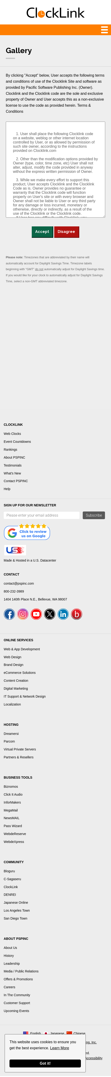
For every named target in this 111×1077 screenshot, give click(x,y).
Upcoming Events (16, 1012)
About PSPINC (14, 457)
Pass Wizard (13, 827)
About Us (10, 949)
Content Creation (16, 681)
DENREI (10, 896)
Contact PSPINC (16, 481)
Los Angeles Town (17, 911)
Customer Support (17, 1004)
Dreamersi (11, 734)
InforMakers (12, 803)
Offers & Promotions (18, 980)
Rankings (10, 449)
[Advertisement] (55, 347)
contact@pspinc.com (19, 583)
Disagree (66, 231)
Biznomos (11, 787)
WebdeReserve (15, 835)
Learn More (59, 1048)
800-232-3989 (14, 591)
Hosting (11, 725)
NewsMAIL (11, 819)
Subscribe (94, 515)
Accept (42, 231)
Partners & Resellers (18, 758)
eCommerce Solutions (20, 673)
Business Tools (18, 778)
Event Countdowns (17, 441)
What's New (12, 473)
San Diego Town (15, 919)
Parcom (9, 742)
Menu (55, 29)
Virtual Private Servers (20, 750)
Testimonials (13, 465)
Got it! (45, 1063)
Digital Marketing (16, 689)
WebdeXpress (14, 843)
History (9, 956)
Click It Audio (13, 795)
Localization (12, 705)
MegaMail (11, 811)
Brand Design (13, 666)
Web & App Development (22, 650)
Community (14, 863)
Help (7, 489)
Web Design (12, 658)
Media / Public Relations (21, 972)
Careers (9, 988)
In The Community (17, 996)
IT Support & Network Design (25, 697)
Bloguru (9, 872)
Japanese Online (16, 903)
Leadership (12, 964)
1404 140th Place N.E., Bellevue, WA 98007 (35, 599)
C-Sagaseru (12, 880)
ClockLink (11, 888)
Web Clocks (12, 434)
